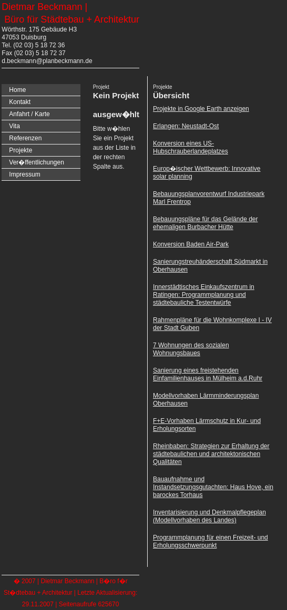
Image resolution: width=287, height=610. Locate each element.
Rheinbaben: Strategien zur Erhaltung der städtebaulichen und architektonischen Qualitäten (211, 454)
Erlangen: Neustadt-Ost (186, 126)
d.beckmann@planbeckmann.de (47, 61)
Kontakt (19, 102)
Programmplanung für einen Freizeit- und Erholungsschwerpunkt (210, 541)
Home (17, 90)
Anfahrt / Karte (29, 114)
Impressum (24, 174)
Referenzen (25, 138)
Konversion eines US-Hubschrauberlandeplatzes (190, 147)
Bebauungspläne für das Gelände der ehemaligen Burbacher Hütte (205, 223)
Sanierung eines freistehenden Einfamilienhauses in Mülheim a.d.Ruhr (207, 374)
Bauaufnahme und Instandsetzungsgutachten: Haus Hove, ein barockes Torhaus (213, 487)
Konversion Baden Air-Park (191, 244)
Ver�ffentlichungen (36, 162)
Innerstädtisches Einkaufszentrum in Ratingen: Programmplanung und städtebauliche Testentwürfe (203, 294)
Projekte (20, 150)
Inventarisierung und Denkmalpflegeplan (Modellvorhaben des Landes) (209, 516)
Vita (14, 126)
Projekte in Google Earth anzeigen (201, 108)
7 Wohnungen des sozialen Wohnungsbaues (191, 349)
